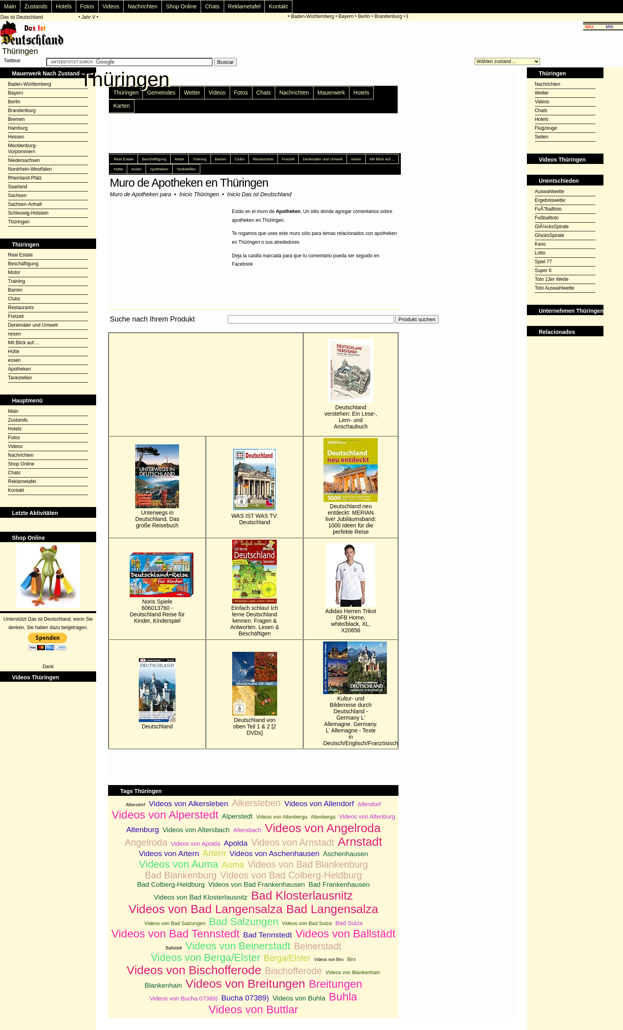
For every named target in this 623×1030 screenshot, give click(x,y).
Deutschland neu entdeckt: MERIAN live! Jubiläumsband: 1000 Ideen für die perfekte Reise (350, 486)
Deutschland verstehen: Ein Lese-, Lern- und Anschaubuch (350, 384)
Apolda (236, 843)
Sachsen (17, 195)
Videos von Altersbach (195, 830)
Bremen (16, 119)
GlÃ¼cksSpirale (552, 226)
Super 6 (543, 270)
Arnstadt (360, 841)
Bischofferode (293, 971)
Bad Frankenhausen (339, 884)
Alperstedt (237, 816)
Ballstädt (174, 947)
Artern (214, 853)
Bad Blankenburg (181, 875)
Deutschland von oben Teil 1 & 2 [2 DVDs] (254, 694)
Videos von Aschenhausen (274, 853)
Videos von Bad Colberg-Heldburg (291, 875)
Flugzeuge (546, 128)
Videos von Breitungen (245, 983)
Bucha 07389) (245, 998)
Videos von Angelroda (323, 828)
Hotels (64, 6)
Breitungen (335, 984)
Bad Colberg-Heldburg (171, 884)
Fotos (87, 6)
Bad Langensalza (332, 909)
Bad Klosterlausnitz (302, 895)
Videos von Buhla (298, 998)
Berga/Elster (287, 958)
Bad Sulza (349, 923)
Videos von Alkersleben (188, 803)
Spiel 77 (543, 261)
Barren (15, 290)
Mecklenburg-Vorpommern (22, 148)
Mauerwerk (331, 92)
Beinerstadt (317, 946)
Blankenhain (163, 985)
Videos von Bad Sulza (307, 923)
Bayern (348, 16)
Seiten (541, 137)
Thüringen (19, 222)
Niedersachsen (24, 160)
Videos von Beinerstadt (237, 945)
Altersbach (247, 830)
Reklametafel (244, 6)
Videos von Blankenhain (352, 972)
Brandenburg (390, 16)
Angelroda (146, 842)
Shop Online (181, 6)
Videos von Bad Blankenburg (308, 864)
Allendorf (369, 804)
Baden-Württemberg (314, 16)
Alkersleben (256, 803)
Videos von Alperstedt (165, 815)
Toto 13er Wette (552, 279)
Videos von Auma (178, 864)
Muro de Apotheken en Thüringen (189, 182)
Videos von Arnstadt (292, 842)
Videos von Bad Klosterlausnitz (201, 897)
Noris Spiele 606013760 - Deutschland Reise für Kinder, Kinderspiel (157, 588)
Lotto (540, 253)
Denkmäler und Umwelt (33, 325)
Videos (111, 6)
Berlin (366, 16)
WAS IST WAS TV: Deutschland (254, 486)
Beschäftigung (23, 263)
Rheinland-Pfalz (25, 178)
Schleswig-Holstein (28, 213)
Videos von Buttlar (253, 1009)
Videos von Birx (329, 959)
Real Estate (20, 255)
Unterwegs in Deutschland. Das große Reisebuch (157, 486)
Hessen (16, 137)
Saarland (17, 186)
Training (16, 281)
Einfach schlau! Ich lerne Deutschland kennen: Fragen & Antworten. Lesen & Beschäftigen (254, 588)
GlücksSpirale (549, 235)
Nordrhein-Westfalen (30, 169)
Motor (14, 272)
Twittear (12, 60)
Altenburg (142, 829)
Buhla (343, 997)
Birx (351, 959)
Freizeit (16, 316)
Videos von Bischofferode (194, 970)
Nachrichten (143, 6)
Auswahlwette (549, 191)
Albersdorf (136, 804)
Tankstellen (20, 378)
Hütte (14, 351)
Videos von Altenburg (367, 816)
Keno (540, 244)
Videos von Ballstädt (346, 933)
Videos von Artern (169, 853)
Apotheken (19, 369)
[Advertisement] (253, 328)
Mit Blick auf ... (23, 342)
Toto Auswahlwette (554, 288)
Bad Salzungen (243, 921)
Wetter (192, 92)
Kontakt (278, 6)
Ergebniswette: (550, 200)
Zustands (35, 6)
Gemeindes (161, 92)
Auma (233, 865)
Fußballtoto (547, 218)
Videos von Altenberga (281, 817)
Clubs (14, 299)
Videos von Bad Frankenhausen (256, 884)
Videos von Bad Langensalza (205, 909)
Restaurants (21, 307)
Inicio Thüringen (199, 194)
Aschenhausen (345, 854)
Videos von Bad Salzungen (174, 923)
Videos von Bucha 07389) (184, 998)
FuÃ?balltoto (548, 209)
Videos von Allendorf (319, 803)
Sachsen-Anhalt (25, 204)
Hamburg (18, 128)
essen (14, 360)
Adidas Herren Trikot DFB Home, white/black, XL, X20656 (351, 588)
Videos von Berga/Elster (205, 957)
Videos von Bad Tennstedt (175, 933)
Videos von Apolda (195, 843)
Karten (121, 106)
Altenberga (323, 817)
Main (10, 6)
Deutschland (157, 694)
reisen (14, 334)
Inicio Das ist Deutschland (259, 194)
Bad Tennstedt (267, 935)
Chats (212, 6)
